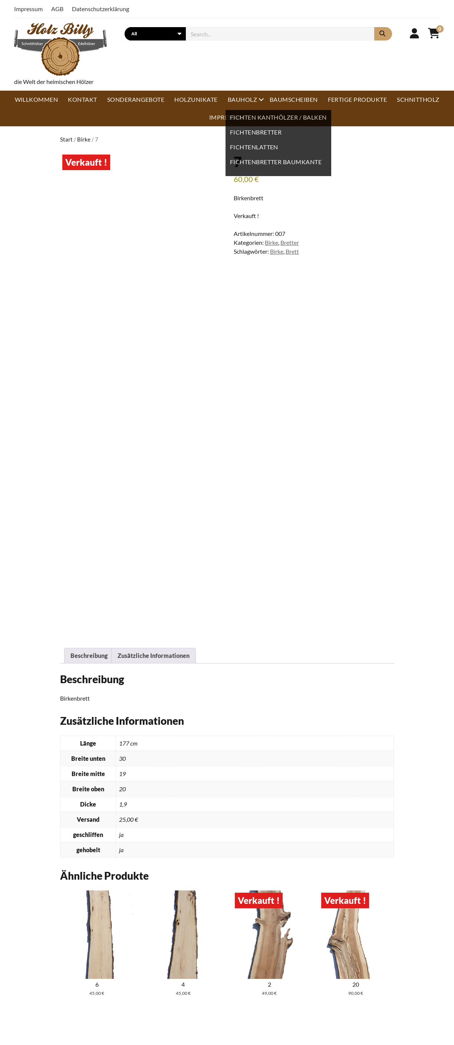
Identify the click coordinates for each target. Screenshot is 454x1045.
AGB (57, 8)
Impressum (28, 8)
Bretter (289, 242)
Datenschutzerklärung (100, 8)
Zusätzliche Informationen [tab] (154, 655)
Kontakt (82, 99)
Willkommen (36, 99)
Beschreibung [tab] (89, 655)
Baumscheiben (294, 99)
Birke (84, 139)
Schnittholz (418, 99)
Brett (292, 251)
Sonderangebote (136, 99)
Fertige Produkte (357, 99)
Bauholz (242, 99)
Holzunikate (195, 99)
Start (66, 139)
